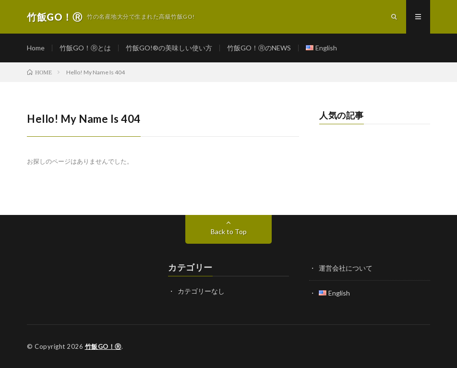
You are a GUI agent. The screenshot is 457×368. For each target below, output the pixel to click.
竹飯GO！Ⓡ (103, 346)
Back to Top (229, 231)
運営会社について (346, 268)
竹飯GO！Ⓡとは (85, 48)
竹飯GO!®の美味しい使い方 (169, 48)
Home (36, 48)
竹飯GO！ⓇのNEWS (259, 48)
